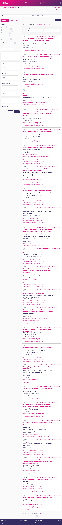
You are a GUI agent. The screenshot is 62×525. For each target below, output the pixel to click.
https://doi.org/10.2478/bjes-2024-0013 (31, 356)
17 (25, 345)
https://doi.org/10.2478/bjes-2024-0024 (32, 486)
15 (25, 307)
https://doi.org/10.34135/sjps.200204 (31, 140)
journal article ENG (54, 36)
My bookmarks (57, 8)
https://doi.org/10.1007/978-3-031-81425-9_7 (32, 434)
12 (25, 249)
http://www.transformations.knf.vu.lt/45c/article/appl (34, 102)
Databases (6, 7)
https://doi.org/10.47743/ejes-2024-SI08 (32, 122)
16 (25, 327)
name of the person (8, 100)
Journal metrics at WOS (29, 68)
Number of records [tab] (28, 24)
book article (7, 33)
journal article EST (42, 36)
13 (25, 266)
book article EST (45, 364)
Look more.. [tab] (41, 24)
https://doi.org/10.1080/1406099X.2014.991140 (33, 65)
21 (25, 420)
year (2, 46)
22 (26, 440)
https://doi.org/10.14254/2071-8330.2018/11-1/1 (33, 397)
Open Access (7, 39)
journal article (7, 29)
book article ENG (55, 364)
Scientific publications (9, 43)
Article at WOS (26, 86)
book (5, 27)
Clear (52, 20)
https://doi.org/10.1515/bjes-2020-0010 (31, 338)
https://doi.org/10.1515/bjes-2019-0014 (31, 506)
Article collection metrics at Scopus (32, 381)
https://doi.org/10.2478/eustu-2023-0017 (32, 243)
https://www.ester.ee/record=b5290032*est (32, 159)
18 (25, 365)
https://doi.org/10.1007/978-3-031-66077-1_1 (32, 379)
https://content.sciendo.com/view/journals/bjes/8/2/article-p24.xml (37, 318)
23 (26, 458)
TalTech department (8, 74)
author (4, 64)
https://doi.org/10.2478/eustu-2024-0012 (32, 49)
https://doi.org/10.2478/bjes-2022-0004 (32, 199)
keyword (5, 106)
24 (26, 477)
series (4, 93)
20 (26, 402)
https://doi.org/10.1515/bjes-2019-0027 (31, 83)
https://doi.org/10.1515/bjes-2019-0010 (31, 218)
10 (26, 208)
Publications (13, 7)
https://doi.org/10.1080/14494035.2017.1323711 (33, 450)
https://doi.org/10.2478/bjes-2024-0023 (32, 179)
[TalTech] (5, 3)
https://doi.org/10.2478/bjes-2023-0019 (31, 259)
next (50, 516)
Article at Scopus (41, 50)
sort (44, 28)
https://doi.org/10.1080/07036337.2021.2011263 (33, 413)
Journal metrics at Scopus (29, 50)
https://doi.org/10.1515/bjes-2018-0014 (31, 320)
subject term (6, 83)
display (28, 28)
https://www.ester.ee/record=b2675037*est (32, 220)
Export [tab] (49, 24)
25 (26, 495)
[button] (59, 3)
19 (25, 386)
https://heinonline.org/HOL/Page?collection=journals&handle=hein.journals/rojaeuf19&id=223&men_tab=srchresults (38, 281)
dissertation (6, 35)
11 (25, 227)
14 (25, 290)
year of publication (7, 54)
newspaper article (8, 31)
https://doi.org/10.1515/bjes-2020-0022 (31, 154)
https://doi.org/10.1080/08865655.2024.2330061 (34, 300)
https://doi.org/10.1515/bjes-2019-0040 (31, 470)
